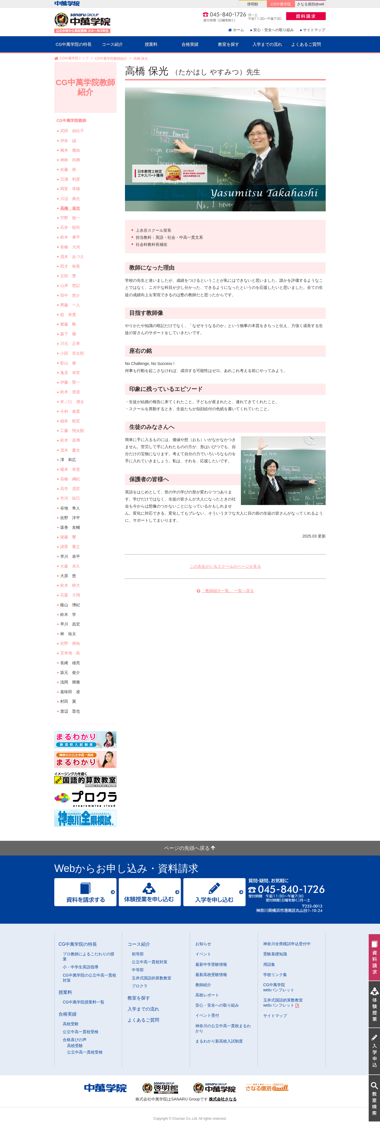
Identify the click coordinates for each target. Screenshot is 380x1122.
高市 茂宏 (70, 488)
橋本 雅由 (70, 150)
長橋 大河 (70, 247)
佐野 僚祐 (70, 643)
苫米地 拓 (70, 653)
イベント (203, 954)
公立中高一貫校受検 (80, 1031)
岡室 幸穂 (70, 188)
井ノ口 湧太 (72, 401)
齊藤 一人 (70, 305)
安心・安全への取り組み (273, 30)
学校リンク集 (275, 974)
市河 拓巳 (70, 498)
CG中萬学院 (281, 4)
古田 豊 (68, 276)
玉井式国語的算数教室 (151, 978)
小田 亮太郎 (72, 353)
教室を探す (228, 44)
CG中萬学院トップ (74, 59)
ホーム (238, 30)
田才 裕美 (70, 266)
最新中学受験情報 (211, 964)
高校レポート (207, 995)
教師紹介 (203, 985)
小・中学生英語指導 (80, 967)
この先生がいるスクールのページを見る (225, 566)
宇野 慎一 (70, 218)
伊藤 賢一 (70, 382)
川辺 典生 (70, 198)
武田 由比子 (72, 130)
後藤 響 (68, 537)
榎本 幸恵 (70, 469)
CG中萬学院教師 (71, 120)
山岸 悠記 (70, 285)
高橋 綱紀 (70, 479)
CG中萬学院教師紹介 (111, 59)
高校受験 (71, 1024)
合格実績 (190, 44)
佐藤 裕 (68, 169)
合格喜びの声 (75, 1039)
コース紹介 (112, 44)
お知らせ (203, 944)
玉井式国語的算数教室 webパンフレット (283, 1002)
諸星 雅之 (70, 546)
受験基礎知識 (275, 954)
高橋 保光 (70, 208)
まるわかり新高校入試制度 (219, 1041)
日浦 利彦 (70, 179)
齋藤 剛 (68, 324)
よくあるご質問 (306, 44)
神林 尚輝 (70, 160)
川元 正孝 (70, 343)
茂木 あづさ (72, 256)
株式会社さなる (223, 1099)
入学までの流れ (267, 44)
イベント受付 (207, 1015)
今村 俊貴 (70, 411)
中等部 (138, 970)
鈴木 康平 (70, 237)
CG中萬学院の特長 (74, 44)
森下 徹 (68, 334)
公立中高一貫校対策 (149, 962)
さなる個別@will (310, 4)
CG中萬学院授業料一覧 (83, 1002)
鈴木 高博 (70, 440)
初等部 (138, 954)
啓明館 (252, 4)
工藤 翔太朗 (72, 430)
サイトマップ (314, 30)
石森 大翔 (70, 595)
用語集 (269, 964)
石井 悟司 (70, 227)
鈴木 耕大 (70, 585)
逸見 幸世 (70, 372)
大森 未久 (70, 566)
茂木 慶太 (70, 450)
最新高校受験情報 (211, 974)
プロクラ (140, 986)
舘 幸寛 (68, 314)
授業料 (151, 44)
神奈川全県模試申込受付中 (287, 944)
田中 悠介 (70, 295)
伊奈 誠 (68, 140)
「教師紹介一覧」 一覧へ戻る (227, 590)
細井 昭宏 (70, 421)
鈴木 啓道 (70, 392)
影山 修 (68, 363)
